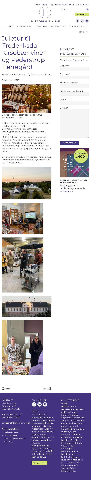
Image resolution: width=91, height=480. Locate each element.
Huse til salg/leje (42, 4)
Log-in (86, 4)
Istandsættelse (24, 26)
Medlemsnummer (69, 83)
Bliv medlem (82, 14)
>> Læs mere (66, 191)
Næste (47, 388)
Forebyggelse (41, 26)
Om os (79, 4)
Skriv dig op (39, 463)
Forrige (6, 388)
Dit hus (11, 26)
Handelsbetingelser (11, 432)
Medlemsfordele (58, 26)
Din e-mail (65, 74)
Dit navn (64, 66)
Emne (63, 99)
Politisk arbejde (76, 26)
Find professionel (61, 4)
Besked (64, 108)
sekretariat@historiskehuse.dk (16, 423)
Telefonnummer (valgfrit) (72, 91)
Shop (51, 4)
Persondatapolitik (10, 435)
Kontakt (71, 4)
